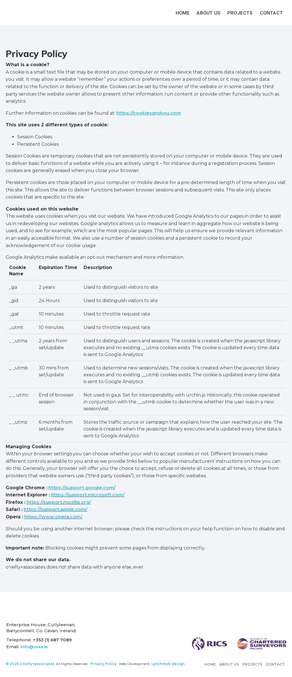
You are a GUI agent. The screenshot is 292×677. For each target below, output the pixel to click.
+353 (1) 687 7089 (52, 639)
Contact (271, 13)
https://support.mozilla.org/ (59, 502)
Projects (240, 13)
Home (183, 13)
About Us (208, 13)
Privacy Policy (103, 664)
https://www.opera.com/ (53, 517)
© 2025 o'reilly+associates (30, 664)
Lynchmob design (167, 664)
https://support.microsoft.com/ (88, 495)
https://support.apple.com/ (55, 509)
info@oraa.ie (34, 646)
